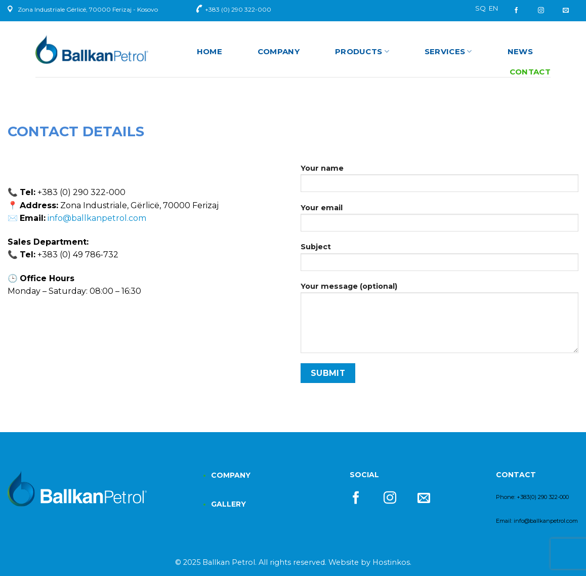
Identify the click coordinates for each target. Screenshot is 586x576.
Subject (439, 260)
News (520, 51)
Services (448, 52)
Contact (530, 71)
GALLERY (228, 504)
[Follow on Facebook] (520, 10)
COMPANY (230, 475)
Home (209, 51)
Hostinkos (391, 562)
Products (362, 52)
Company (279, 51)
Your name (439, 181)
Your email (439, 221)
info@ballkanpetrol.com (97, 218)
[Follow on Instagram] (541, 10)
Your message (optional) (439, 321)
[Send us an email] (565, 10)
